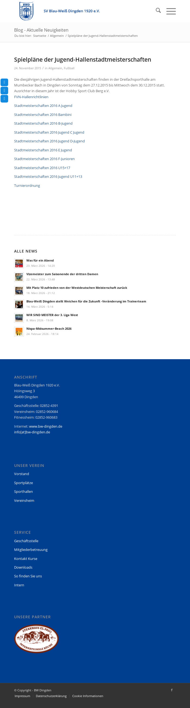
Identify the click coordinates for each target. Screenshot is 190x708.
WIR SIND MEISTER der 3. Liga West (52, 315)
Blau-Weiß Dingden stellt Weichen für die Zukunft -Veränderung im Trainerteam (86, 301)
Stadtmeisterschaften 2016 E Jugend (43, 150)
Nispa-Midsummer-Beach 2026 (48, 328)
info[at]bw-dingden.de (32, 432)
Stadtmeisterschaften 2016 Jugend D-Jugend (49, 141)
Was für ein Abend (40, 260)
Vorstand (21, 473)
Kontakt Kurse (25, 558)
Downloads (23, 567)
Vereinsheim (24, 500)
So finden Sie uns (28, 576)
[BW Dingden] (78, 11)
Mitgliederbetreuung (31, 549)
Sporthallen (23, 491)
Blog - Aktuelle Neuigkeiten (41, 30)
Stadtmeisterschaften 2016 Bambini (42, 114)
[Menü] (168, 11)
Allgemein (55, 68)
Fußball (69, 68)
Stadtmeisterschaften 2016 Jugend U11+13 (48, 176)
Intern (19, 585)
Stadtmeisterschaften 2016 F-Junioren (44, 158)
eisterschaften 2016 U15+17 (48, 167)
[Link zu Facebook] (172, 690)
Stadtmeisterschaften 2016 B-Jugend (43, 123)
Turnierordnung (27, 185)
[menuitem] (155, 11)
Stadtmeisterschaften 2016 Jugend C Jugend (49, 132)
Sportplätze (23, 482)
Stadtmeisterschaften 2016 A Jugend (43, 105)
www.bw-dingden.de (45, 426)
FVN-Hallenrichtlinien (31, 96)
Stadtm (20, 167)
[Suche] (155, 11)
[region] (36, 641)
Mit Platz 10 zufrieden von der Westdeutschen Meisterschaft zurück (76, 288)
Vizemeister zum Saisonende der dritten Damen (62, 274)
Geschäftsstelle (26, 540)
